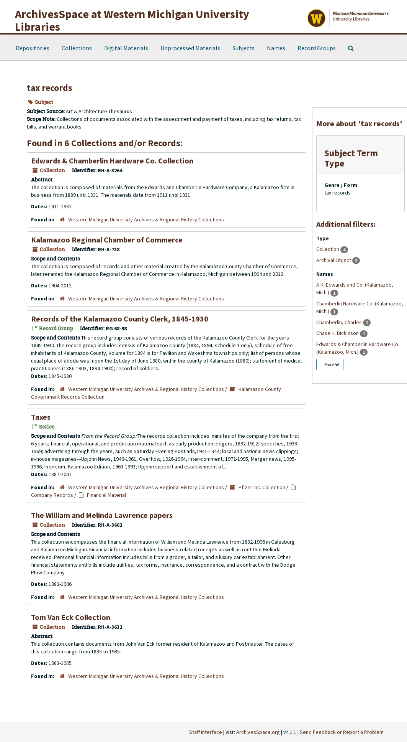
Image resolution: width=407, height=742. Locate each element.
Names (276, 48)
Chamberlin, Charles (339, 322)
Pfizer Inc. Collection (262, 487)
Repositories (32, 48)
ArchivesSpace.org (258, 732)
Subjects (243, 48)
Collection (328, 249)
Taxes (41, 417)
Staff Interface (205, 732)
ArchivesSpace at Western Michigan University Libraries (132, 20)
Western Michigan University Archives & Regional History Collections (146, 219)
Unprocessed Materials (190, 48)
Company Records (52, 494)
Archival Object (334, 260)
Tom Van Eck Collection (70, 617)
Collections (77, 48)
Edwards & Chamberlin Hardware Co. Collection (112, 160)
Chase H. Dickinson (338, 333)
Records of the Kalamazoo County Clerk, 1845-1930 (119, 318)
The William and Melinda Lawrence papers (102, 515)
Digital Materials (126, 48)
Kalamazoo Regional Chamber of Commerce (107, 239)
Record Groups (316, 48)
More (331, 364)
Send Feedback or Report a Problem (342, 732)
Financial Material (106, 494)
